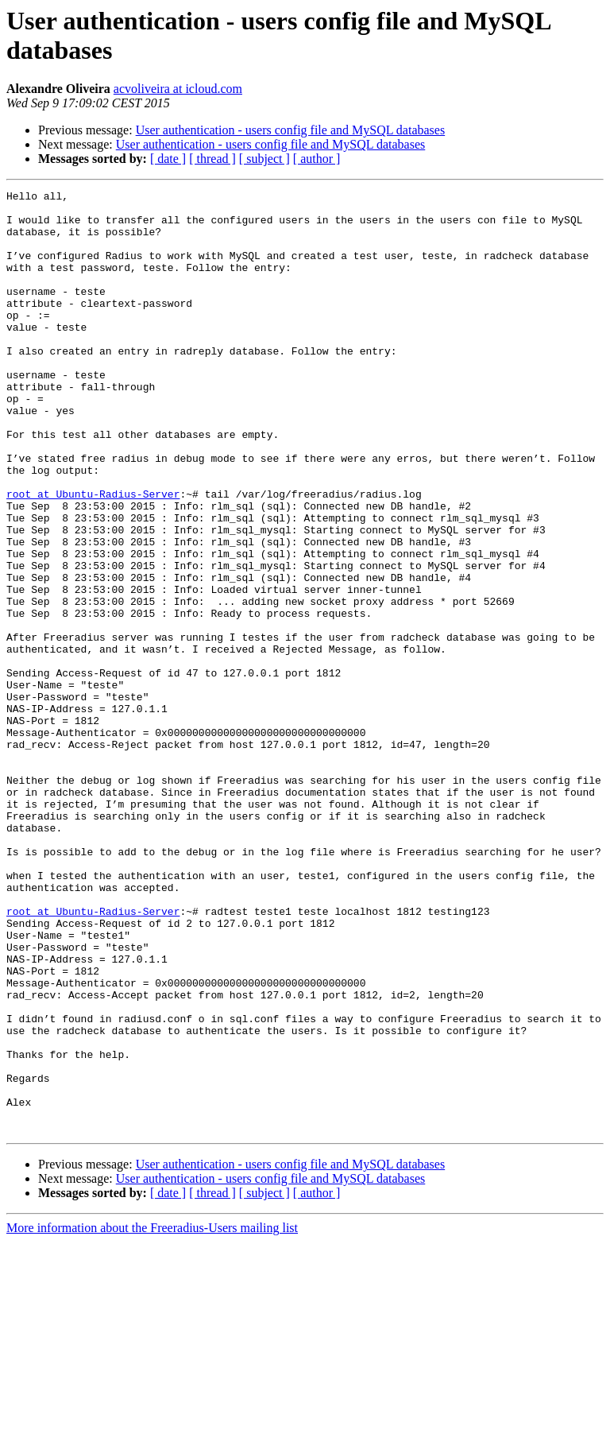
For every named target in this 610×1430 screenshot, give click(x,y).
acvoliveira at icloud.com (178, 88)
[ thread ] (212, 158)
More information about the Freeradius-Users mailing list (152, 1416)
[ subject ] (264, 158)
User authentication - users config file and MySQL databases (291, 130)
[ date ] (168, 158)
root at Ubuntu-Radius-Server (93, 555)
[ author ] (317, 158)
